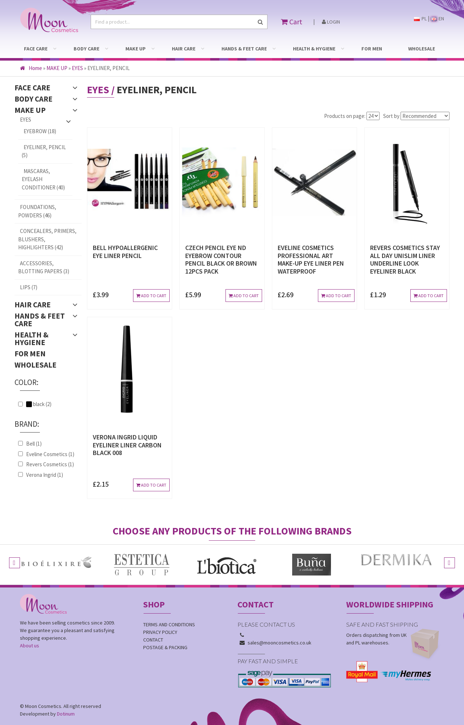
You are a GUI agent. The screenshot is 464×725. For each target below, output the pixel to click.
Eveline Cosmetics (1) (50, 454)
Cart (291, 21)
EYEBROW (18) (40, 131)
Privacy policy (160, 632)
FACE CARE (35, 48)
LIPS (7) (28, 287)
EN (437, 18)
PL (420, 18)
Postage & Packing (165, 647)
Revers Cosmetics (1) (50, 464)
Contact (153, 639)
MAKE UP (135, 48)
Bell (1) (34, 443)
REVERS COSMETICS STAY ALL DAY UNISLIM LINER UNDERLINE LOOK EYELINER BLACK (405, 259)
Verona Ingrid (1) (44, 474)
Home (31, 68)
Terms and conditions (169, 624)
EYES (77, 68)
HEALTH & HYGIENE (314, 48)
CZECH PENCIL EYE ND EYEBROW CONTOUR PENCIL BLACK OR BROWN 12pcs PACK (221, 259)
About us (29, 645)
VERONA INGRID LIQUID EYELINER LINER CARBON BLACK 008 (127, 445)
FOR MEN (371, 48)
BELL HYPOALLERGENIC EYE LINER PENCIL (125, 251)
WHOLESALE (421, 48)
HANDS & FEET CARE (244, 48)
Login (331, 22)
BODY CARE (86, 48)
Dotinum (66, 713)
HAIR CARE (183, 48)
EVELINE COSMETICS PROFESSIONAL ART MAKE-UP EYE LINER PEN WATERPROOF (311, 259)
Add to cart (151, 295)
